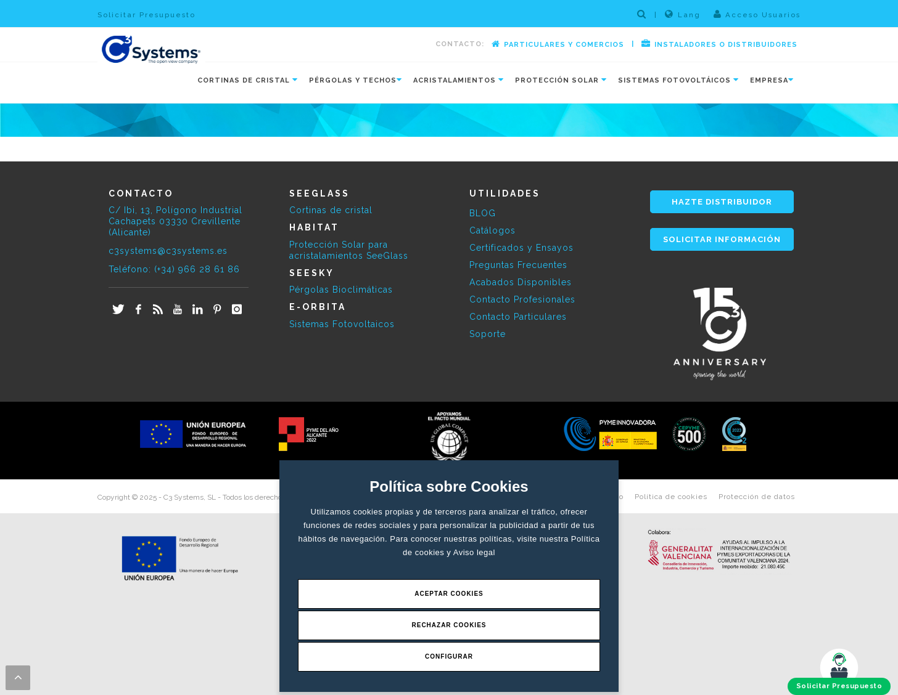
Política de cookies (671, 496)
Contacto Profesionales (522, 299)
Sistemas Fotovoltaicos (342, 324)
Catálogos (492, 230)
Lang (683, 14)
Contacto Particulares (518, 317)
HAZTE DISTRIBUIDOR (722, 201)
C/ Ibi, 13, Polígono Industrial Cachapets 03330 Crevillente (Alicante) (175, 221)
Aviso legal (474, 552)
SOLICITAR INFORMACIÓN (722, 239)
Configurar (449, 656)
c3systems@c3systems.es (168, 251)
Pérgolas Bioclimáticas (341, 290)
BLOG (482, 213)
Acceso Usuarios (757, 14)
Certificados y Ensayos (521, 248)
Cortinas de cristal (331, 210)
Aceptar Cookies (449, 593)
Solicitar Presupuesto (146, 14)
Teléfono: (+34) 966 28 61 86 (174, 269)
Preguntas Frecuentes (518, 265)
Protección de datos (757, 496)
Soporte (487, 334)
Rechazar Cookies (448, 625)
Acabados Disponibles (520, 282)
